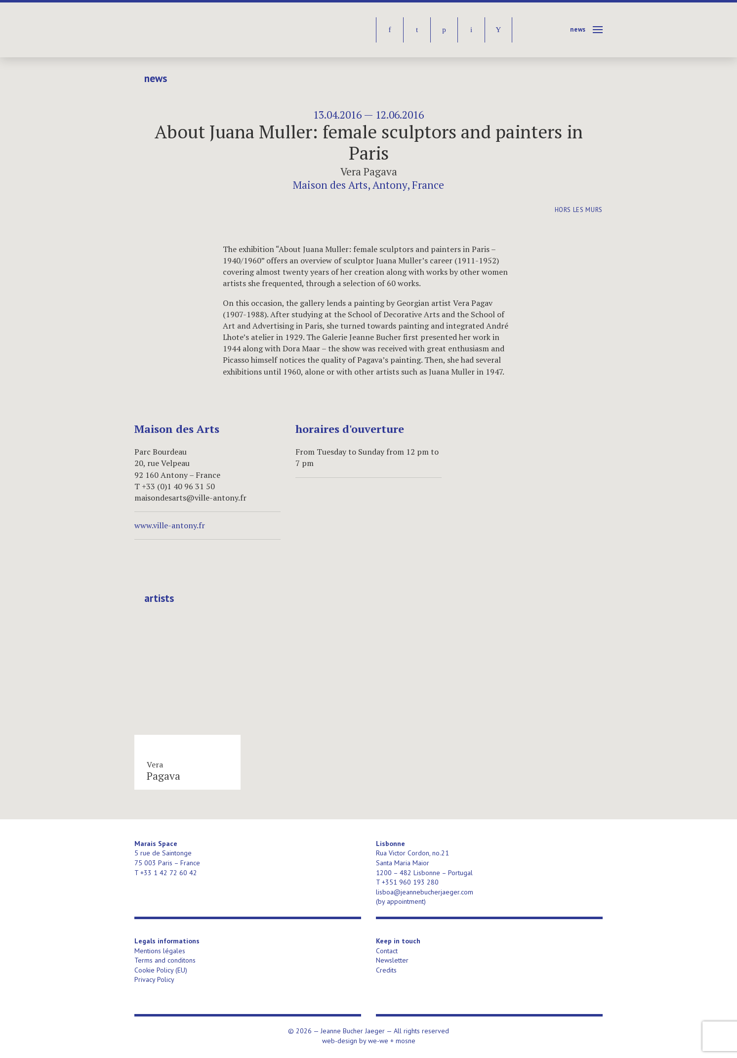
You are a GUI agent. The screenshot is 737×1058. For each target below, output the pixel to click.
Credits (386, 970)
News (578, 29)
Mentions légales (159, 950)
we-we (378, 1040)
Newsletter (392, 960)
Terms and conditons (165, 960)
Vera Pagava (368, 171)
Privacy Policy (154, 979)
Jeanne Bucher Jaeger (210, 29)
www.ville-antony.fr (169, 525)
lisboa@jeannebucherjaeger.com (424, 892)
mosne (405, 1040)
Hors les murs (579, 210)
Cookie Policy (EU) (160, 970)
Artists (159, 598)
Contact (387, 950)
